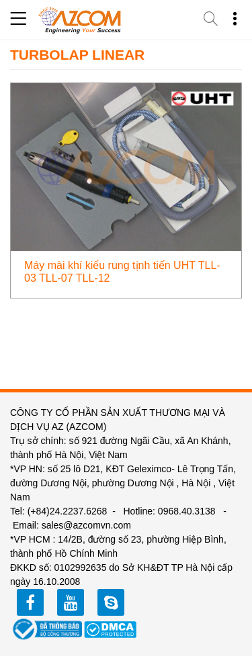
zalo (110, 602)
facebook (30, 602)
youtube (70, 602)
